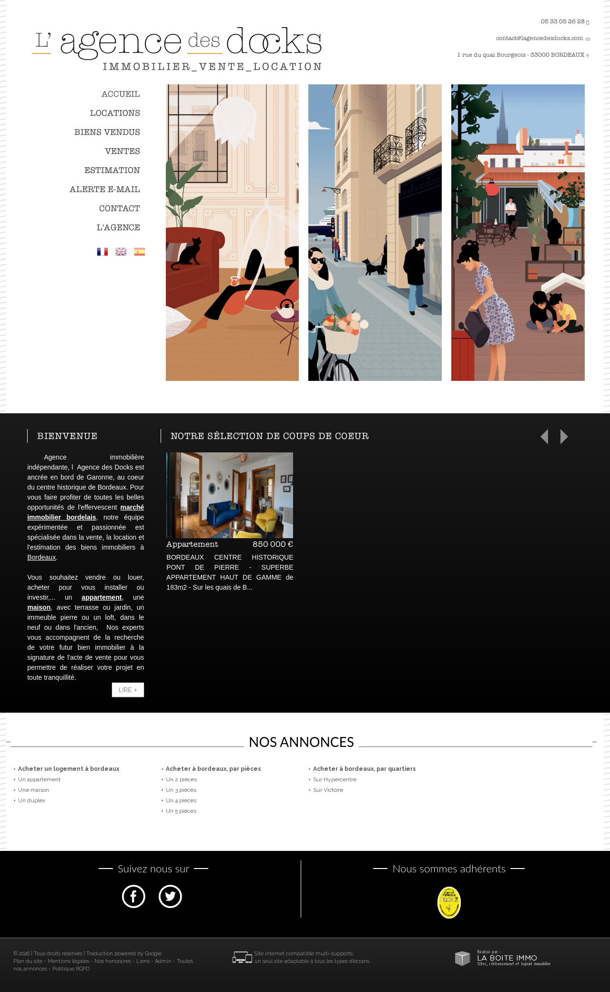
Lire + (128, 689)
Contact (119, 209)
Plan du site (27, 961)
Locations (115, 113)
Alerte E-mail (105, 189)
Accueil (121, 94)
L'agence (118, 228)
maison (39, 607)
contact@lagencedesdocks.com (539, 38)
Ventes (122, 151)
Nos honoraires (112, 961)
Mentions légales (68, 961)
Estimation (112, 170)
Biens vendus (107, 132)
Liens (143, 961)
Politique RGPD (71, 969)
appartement (101, 597)
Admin (163, 961)
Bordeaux (41, 557)
